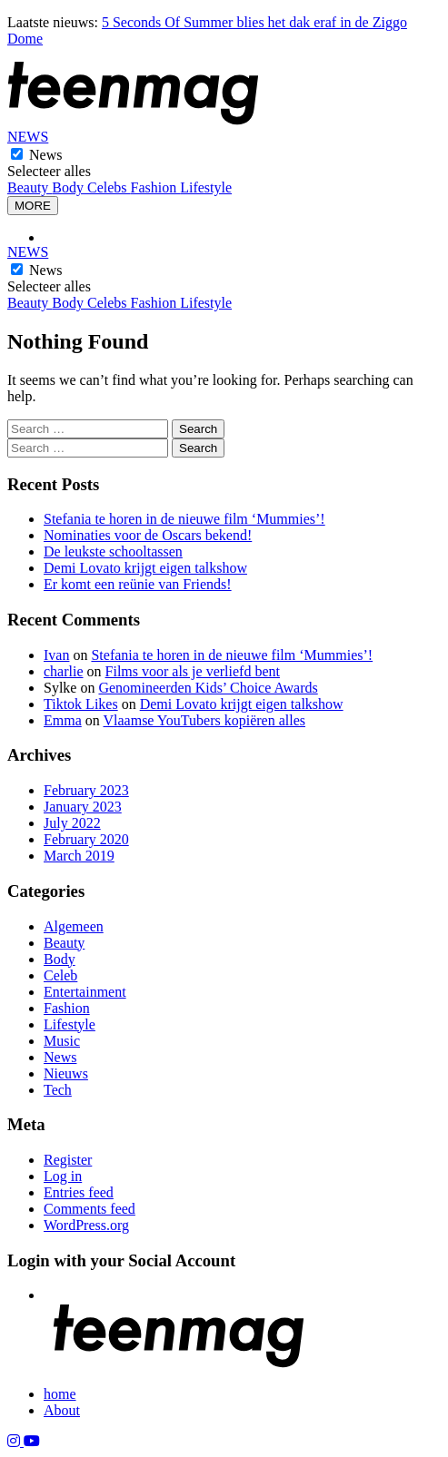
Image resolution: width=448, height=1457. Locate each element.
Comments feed (89, 1208)
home (60, 1394)
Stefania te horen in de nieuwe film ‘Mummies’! (184, 519)
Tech (58, 1090)
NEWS (27, 136)
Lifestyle (206, 187)
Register (68, 1159)
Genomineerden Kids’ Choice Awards (207, 687)
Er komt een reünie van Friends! (138, 584)
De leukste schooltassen (113, 551)
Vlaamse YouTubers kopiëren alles (204, 720)
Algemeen (74, 926)
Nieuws (66, 1073)
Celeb (60, 975)
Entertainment (85, 991)
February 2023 (86, 790)
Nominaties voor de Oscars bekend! (148, 535)
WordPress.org (86, 1225)
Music (62, 1040)
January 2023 (83, 806)
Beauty (29, 187)
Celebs (109, 187)
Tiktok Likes (81, 704)
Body (69, 187)
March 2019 (79, 855)
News (45, 154)
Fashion (156, 187)
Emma (63, 720)
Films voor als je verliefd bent (192, 671)
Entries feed (79, 1192)
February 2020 (86, 839)
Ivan (56, 655)
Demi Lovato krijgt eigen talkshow (145, 568)
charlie (64, 671)
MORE (33, 205)
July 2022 (72, 823)
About (62, 1410)
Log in (63, 1176)
